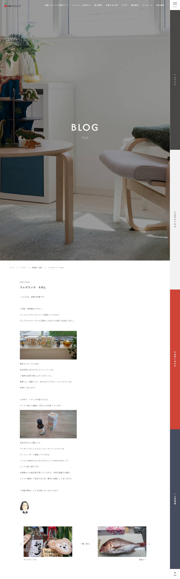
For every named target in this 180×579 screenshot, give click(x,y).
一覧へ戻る (85, 543)
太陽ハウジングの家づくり (57, 5)
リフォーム (147, 5)
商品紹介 (135, 5)
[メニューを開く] (175, 5)
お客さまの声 (112, 5)
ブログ (124, 5)
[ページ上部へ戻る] (175, 574)
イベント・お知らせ (81, 5)
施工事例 (98, 5)
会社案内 (160, 5)
